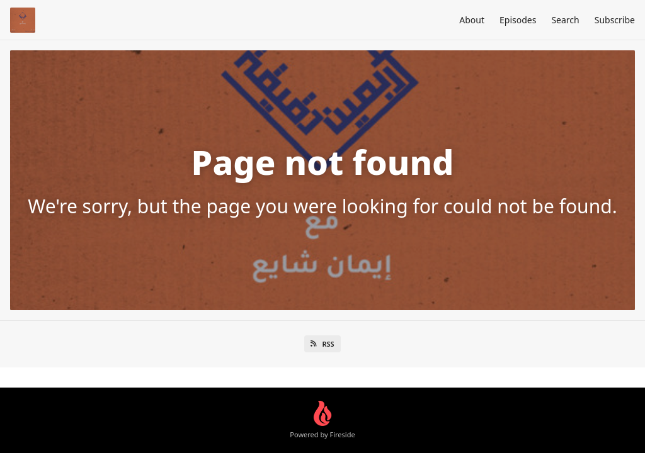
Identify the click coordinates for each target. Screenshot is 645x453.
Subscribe (615, 20)
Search (565, 20)
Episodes (517, 20)
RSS (322, 344)
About (471, 20)
